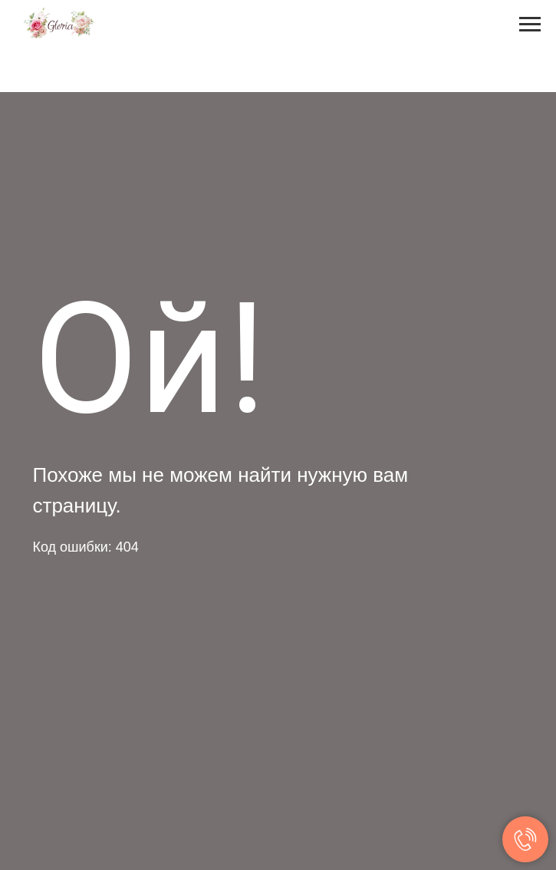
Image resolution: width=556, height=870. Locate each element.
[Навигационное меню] (530, 24)
